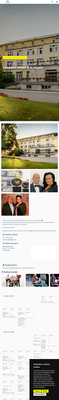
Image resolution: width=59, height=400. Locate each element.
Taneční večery (28, 60)
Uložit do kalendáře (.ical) (9, 239)
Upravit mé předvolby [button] (40, 394)
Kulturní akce (16, 60)
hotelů (31, 230)
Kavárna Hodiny (28, 64)
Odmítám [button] (45, 391)
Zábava (6, 60)
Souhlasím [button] (37, 391)
